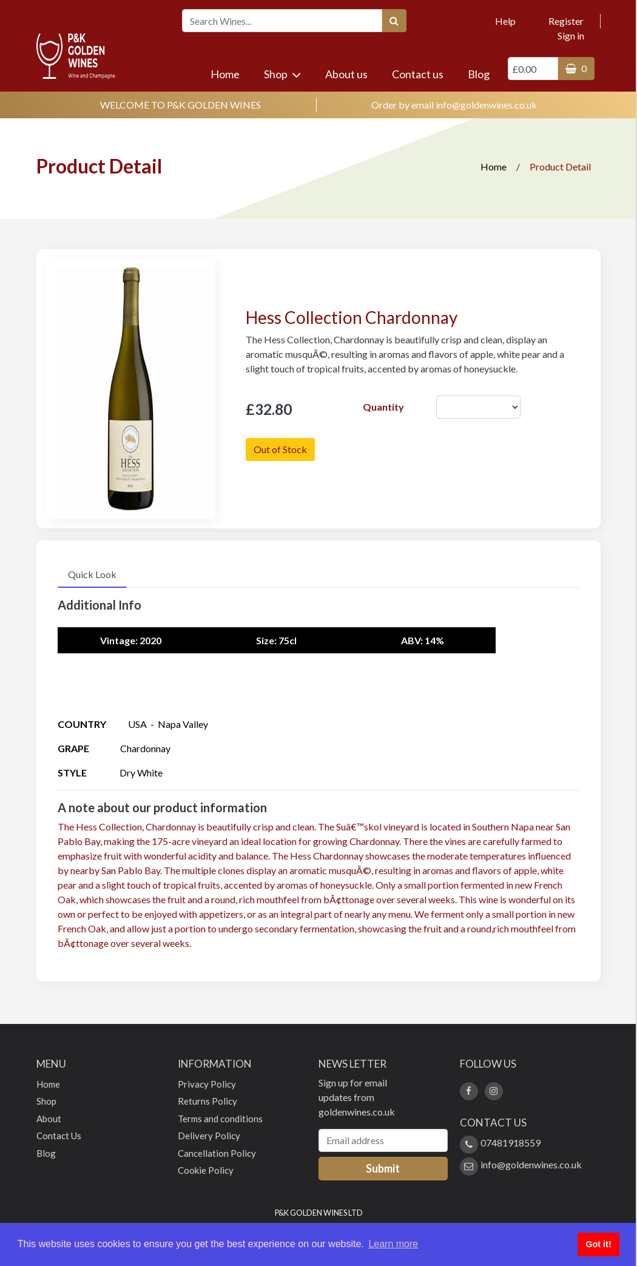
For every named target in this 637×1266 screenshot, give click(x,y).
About (48, 1118)
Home (230, 73)
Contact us (417, 74)
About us (346, 74)
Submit (383, 1168)
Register (566, 21)
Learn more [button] (393, 1244)
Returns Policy (207, 1101)
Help (505, 21)
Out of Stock (280, 449)
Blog (479, 74)
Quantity (383, 406)
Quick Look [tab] (92, 574)
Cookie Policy (206, 1170)
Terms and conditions (220, 1118)
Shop (282, 74)
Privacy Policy (207, 1084)
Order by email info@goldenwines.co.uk (454, 104)
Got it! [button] (598, 1244)
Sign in (571, 35)
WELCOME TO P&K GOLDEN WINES (180, 104)
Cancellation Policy (217, 1153)
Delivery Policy (209, 1135)
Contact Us (58, 1135)
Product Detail (560, 166)
